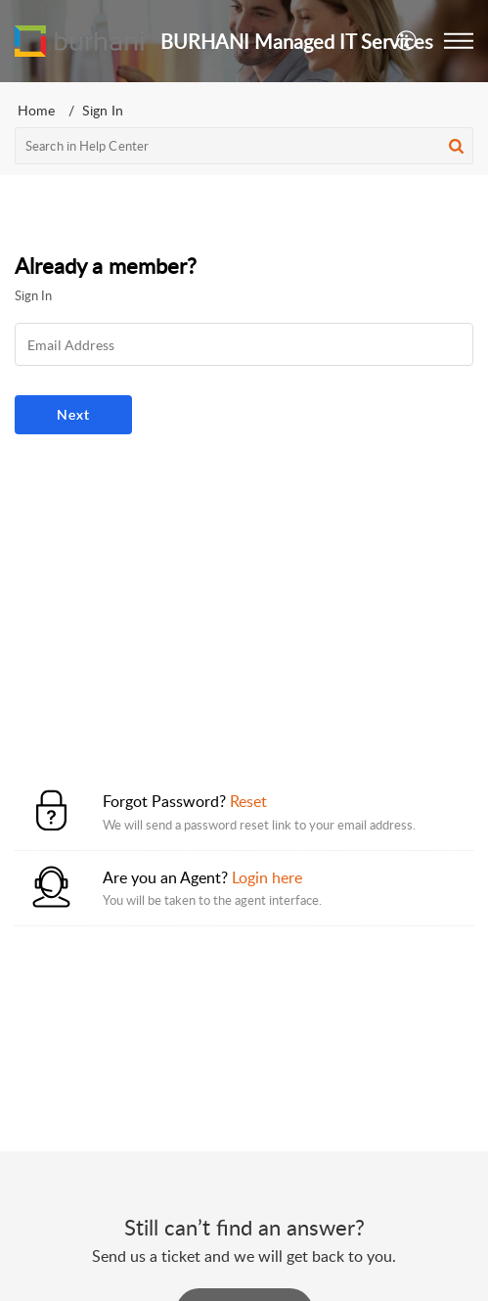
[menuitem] (407, 41)
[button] (458, 41)
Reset (248, 801)
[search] (244, 145)
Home (36, 110)
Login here (267, 877)
